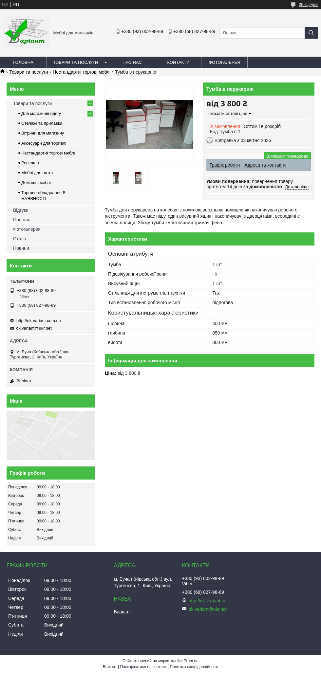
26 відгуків (308, 4)
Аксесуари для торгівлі (43, 143)
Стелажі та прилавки (41, 123)
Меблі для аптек (37, 172)
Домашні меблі (36, 182)
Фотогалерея (224, 62)
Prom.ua (191, 661)
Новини (21, 248)
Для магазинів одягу (41, 113)
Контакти (178, 62)
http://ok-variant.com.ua (38, 320)
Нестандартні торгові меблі (81, 72)
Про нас (132, 62)
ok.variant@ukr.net (34, 328)
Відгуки (20, 210)
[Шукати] (311, 33)
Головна (23, 62)
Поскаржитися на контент (143, 666)
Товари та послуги (75, 62)
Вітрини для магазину (42, 133)
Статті (19, 238)
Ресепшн (30, 162)
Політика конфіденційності (194, 666)
